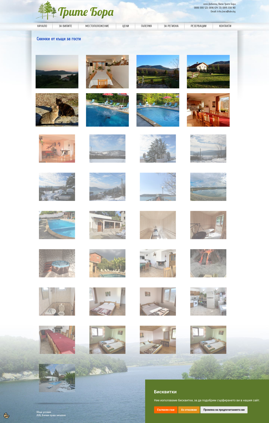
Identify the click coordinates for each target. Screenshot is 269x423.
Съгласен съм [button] (165, 409)
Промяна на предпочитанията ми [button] (224, 409)
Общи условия (43, 412)
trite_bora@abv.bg (226, 11)
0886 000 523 (201, 7)
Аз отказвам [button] (189, 409)
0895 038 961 (229, 7)
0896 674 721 (215, 7)
